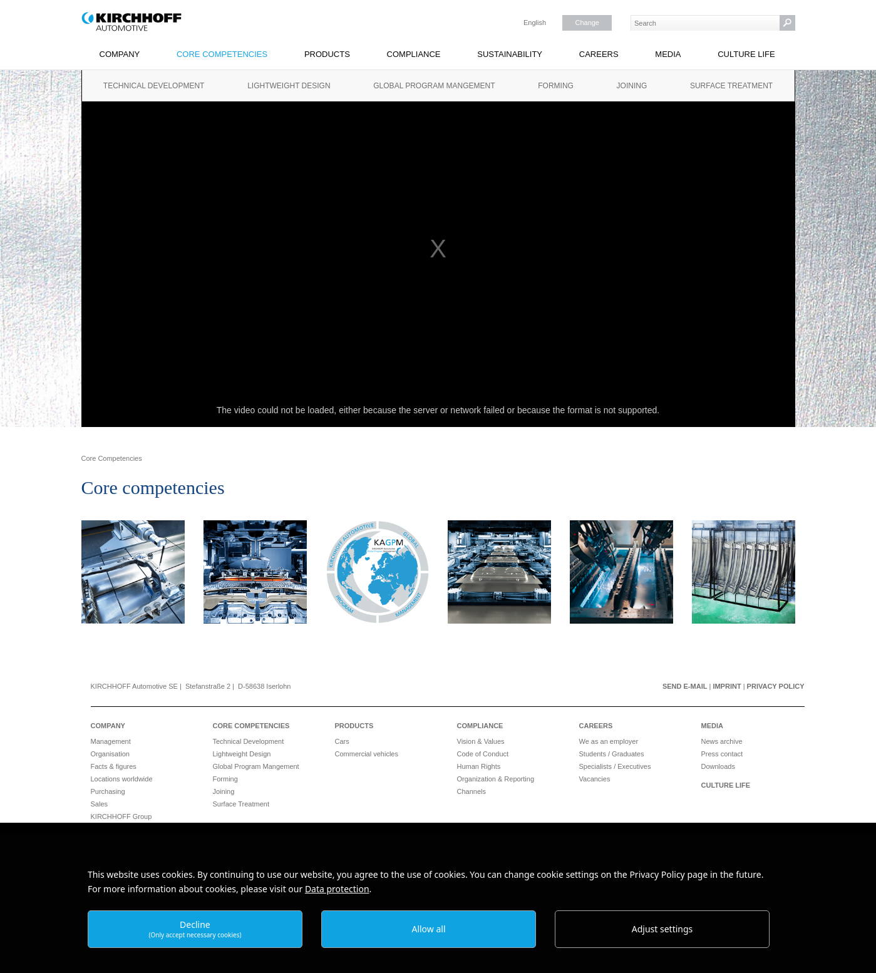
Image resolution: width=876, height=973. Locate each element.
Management (111, 741)
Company (120, 54)
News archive (722, 741)
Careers (599, 54)
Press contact (722, 754)
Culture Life (746, 54)
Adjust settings (662, 929)
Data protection (337, 889)
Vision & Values (481, 741)
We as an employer (609, 741)
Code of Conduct (483, 754)
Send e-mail (685, 686)
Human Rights (479, 766)
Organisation (110, 754)
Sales (99, 804)
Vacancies (595, 779)
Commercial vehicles (366, 754)
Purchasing (108, 791)
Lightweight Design (288, 85)
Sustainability (509, 54)
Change (587, 22)
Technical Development (154, 85)
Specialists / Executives (615, 766)
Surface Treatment (731, 85)
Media (668, 54)
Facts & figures (114, 766)
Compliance (414, 54)
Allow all (428, 929)
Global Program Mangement (434, 85)
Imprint (727, 686)
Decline (194, 929)
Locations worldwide (122, 779)
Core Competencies (222, 54)
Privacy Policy (776, 686)
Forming (556, 85)
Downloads (718, 766)
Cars (342, 741)
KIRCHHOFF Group (121, 816)
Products (327, 54)
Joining (632, 85)
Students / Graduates (611, 754)
